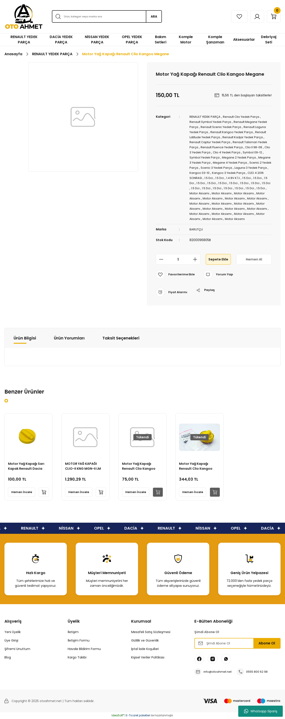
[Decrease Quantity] (160, 259)
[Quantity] (178, 259)
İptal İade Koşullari (145, 649)
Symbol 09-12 (211, 156)
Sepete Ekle (218, 259)
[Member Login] (253, 16)
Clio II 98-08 (200, 151)
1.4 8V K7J (208, 180)
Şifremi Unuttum (17, 649)
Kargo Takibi (77, 658)
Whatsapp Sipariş (260, 711)
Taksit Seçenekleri (120, 338)
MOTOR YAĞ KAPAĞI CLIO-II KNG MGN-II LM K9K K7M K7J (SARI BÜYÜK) (84, 465)
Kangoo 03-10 (248, 170)
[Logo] (23, 16)
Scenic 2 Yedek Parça (228, 165)
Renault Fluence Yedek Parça (249, 146)
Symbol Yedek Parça (240, 156)
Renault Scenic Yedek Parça (233, 126)
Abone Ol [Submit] (267, 643)
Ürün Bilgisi (25, 338)
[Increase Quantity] (196, 259)
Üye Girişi (11, 641)
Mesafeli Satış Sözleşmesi (150, 632)
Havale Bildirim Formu (84, 649)
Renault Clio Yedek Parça (245, 116)
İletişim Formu (79, 641)
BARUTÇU (196, 230)
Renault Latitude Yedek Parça (212, 136)
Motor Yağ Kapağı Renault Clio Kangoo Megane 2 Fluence (140, 465)
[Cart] (272, 16)
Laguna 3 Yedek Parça (218, 170)
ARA (154, 16)
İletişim (73, 632)
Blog (7, 658)
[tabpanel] (28, 457)
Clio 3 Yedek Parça (226, 151)
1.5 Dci (265, 175)
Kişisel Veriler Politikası (147, 658)
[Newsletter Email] (237, 643)
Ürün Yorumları (69, 338)
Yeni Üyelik (12, 632)
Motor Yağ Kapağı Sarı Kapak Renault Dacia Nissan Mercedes (27, 465)
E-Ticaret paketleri (138, 716)
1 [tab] (6, 401)
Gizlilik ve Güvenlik (145, 641)
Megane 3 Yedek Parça (232, 160)
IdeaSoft (118, 716)
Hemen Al (253, 259)
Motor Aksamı (213, 195)
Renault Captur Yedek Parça (223, 141)
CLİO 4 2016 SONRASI (242, 175)
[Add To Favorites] (176, 274)
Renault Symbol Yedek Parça (211, 121)
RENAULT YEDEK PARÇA (206, 116)
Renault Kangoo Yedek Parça (246, 131)
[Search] (107, 16)
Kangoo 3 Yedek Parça (206, 175)
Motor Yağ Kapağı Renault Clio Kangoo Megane (197, 465)
